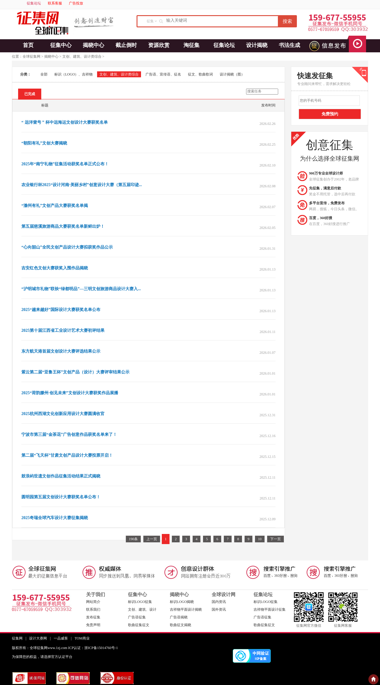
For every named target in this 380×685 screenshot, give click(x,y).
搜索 (287, 21)
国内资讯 (219, 602)
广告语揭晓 (179, 617)
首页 (28, 45)
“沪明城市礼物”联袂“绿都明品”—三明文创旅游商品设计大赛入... (81, 289)
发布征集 (93, 617)
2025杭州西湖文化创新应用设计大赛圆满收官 (62, 413)
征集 (150, 21)
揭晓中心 (93, 45)
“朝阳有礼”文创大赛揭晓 (44, 143)
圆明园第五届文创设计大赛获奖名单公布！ (60, 497)
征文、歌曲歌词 (200, 74)
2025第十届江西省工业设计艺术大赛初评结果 (62, 330)
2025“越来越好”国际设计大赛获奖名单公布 (60, 309)
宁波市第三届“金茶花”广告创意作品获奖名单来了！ (69, 434)
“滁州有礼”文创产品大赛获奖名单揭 (54, 205)
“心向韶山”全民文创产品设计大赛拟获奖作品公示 (67, 247)
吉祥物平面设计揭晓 (186, 609)
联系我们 (93, 609)
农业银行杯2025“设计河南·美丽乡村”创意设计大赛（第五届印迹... (81, 185)
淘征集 (191, 45)
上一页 (151, 539)
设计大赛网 (38, 638)
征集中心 (61, 45)
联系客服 (55, 3)
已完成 (29, 94)
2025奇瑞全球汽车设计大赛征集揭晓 (54, 518)
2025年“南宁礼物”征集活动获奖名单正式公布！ (65, 164)
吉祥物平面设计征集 (270, 609)
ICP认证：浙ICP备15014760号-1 (93, 648)
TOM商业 (82, 638)
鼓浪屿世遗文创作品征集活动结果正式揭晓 (60, 476)
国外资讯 (219, 609)
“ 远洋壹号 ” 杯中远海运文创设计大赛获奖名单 (64, 122)
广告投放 (76, 3)
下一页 (275, 539)
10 (260, 539)
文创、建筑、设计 (142, 609)
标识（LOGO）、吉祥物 (73, 74)
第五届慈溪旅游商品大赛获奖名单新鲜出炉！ (62, 226)
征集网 (17, 638)
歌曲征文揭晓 (180, 625)
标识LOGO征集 (140, 602)
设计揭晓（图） (232, 74)
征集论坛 (34, 3)
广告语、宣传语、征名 (163, 74)
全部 (44, 74)
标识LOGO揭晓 (182, 602)
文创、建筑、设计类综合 (82, 56)
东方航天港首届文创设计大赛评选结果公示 (60, 351)
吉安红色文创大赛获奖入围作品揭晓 (54, 268)
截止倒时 (126, 45)
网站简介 (93, 602)
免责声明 (93, 625)
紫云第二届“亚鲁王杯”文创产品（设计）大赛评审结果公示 (75, 372)
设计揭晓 (256, 45)
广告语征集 (137, 617)
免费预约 (330, 114)
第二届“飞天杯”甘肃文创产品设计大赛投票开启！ (67, 455)
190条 (133, 539)
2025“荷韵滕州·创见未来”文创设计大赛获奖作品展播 (69, 393)
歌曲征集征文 (138, 625)
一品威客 (61, 638)
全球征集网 (31, 56)
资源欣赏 (159, 45)
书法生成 (289, 45)
